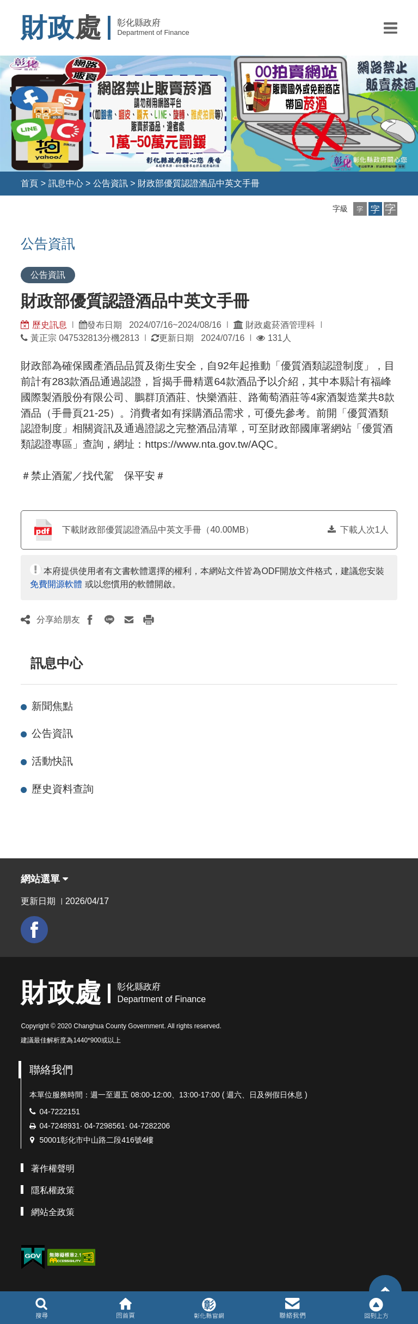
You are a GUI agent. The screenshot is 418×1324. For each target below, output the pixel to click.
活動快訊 (52, 761)
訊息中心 (65, 183)
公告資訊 (110, 183)
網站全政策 (53, 1212)
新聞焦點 (52, 706)
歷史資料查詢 (63, 789)
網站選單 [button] (44, 879)
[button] (390, 27)
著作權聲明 (53, 1168)
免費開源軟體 (56, 584)
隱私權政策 (53, 1190)
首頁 (29, 183)
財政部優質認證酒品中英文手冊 (199, 183)
